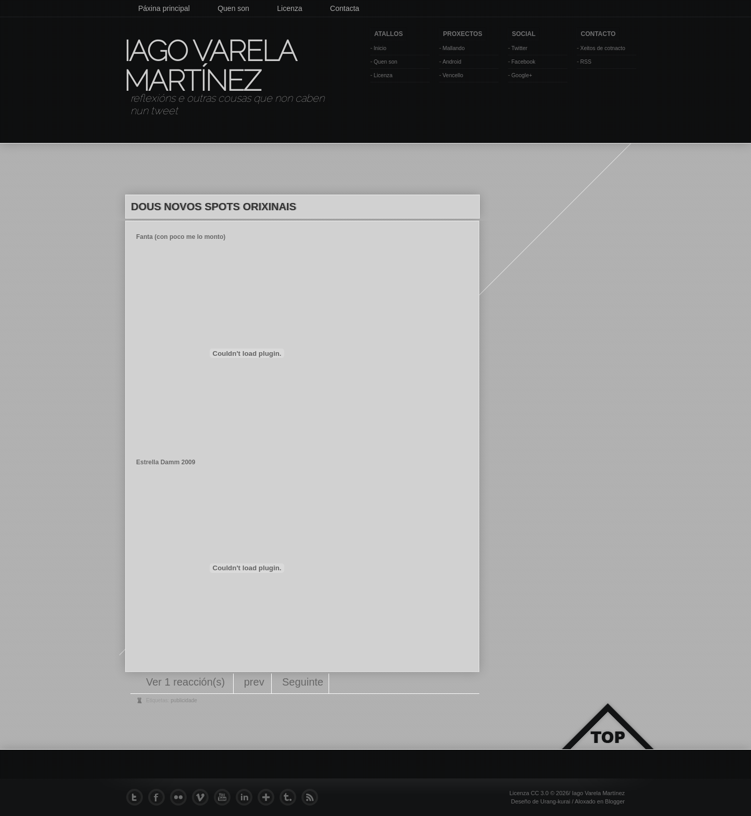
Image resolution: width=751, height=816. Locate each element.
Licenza (289, 8)
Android (451, 61)
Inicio (379, 48)
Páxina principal (164, 8)
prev (254, 682)
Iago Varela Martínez (209, 66)
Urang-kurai (555, 801)
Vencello (452, 75)
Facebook (523, 61)
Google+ (521, 75)
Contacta (344, 8)
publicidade (184, 700)
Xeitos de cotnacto (602, 48)
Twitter (519, 48)
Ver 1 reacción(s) (187, 682)
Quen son (233, 8)
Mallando (453, 48)
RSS (585, 61)
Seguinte (302, 682)
